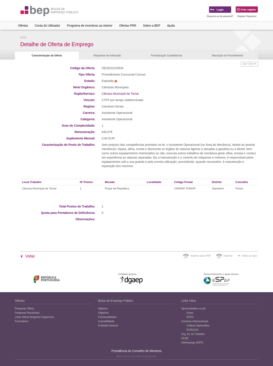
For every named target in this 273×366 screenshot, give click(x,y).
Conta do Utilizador (47, 25)
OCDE (185, 338)
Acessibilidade (106, 321)
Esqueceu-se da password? (220, 16)
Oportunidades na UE (193, 308)
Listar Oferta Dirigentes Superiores (34, 317)
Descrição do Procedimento (227, 55)
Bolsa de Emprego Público (115, 300)
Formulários (21, 321)
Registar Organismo (246, 16)
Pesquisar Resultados (27, 312)
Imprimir (228, 255)
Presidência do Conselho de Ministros (136, 351)
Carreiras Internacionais (194, 321)
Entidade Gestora (108, 325)
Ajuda (171, 25)
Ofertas (23, 25)
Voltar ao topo (247, 255)
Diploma (102, 308)
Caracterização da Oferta (47, 55)
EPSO (190, 317)
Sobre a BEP (151, 25)
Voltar (27, 256)
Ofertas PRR (127, 25)
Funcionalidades (107, 317)
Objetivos (103, 312)
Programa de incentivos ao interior (89, 25)
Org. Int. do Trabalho (193, 334)
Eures (190, 312)
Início (23, 37)
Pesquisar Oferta (24, 308)
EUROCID (192, 329)
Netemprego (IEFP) (192, 342)
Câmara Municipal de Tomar (120, 93)
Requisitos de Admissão (107, 55)
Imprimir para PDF (200, 255)
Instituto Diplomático (198, 325)
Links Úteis (188, 300)
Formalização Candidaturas (166, 55)
